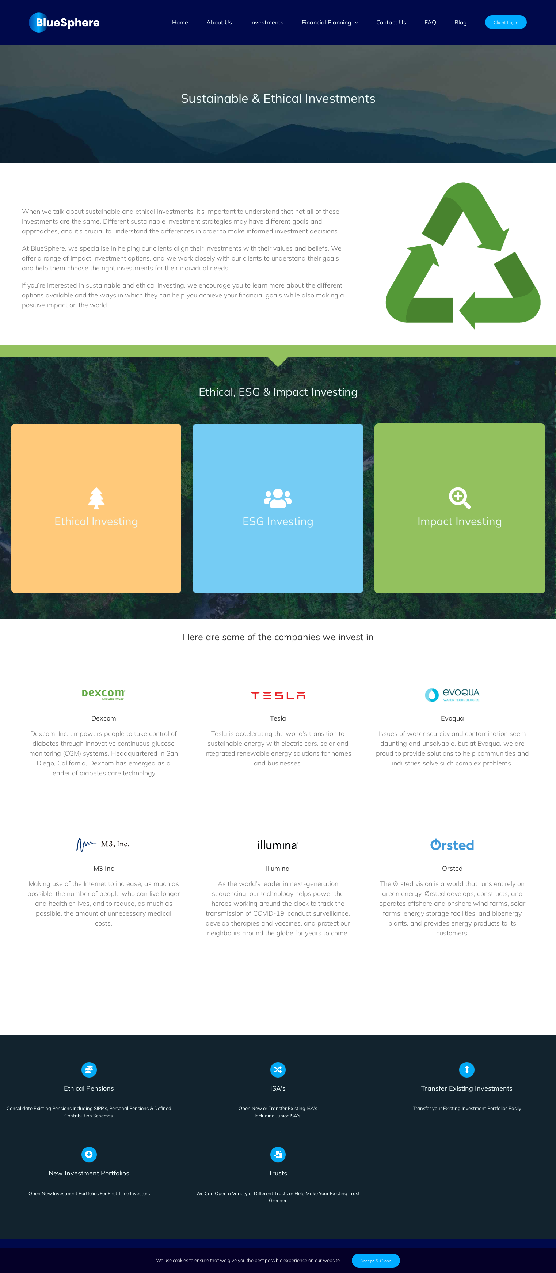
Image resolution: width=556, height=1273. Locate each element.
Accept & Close (376, 1261)
